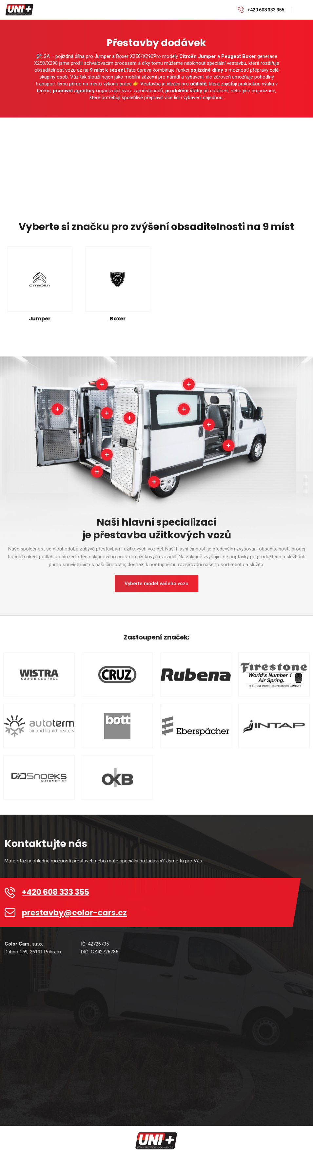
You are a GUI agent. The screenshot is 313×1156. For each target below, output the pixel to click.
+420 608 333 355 (265, 9)
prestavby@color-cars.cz (79, 913)
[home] (19, 10)
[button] (302, 10)
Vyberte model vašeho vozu (156, 589)
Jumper (39, 318)
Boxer (118, 318)
